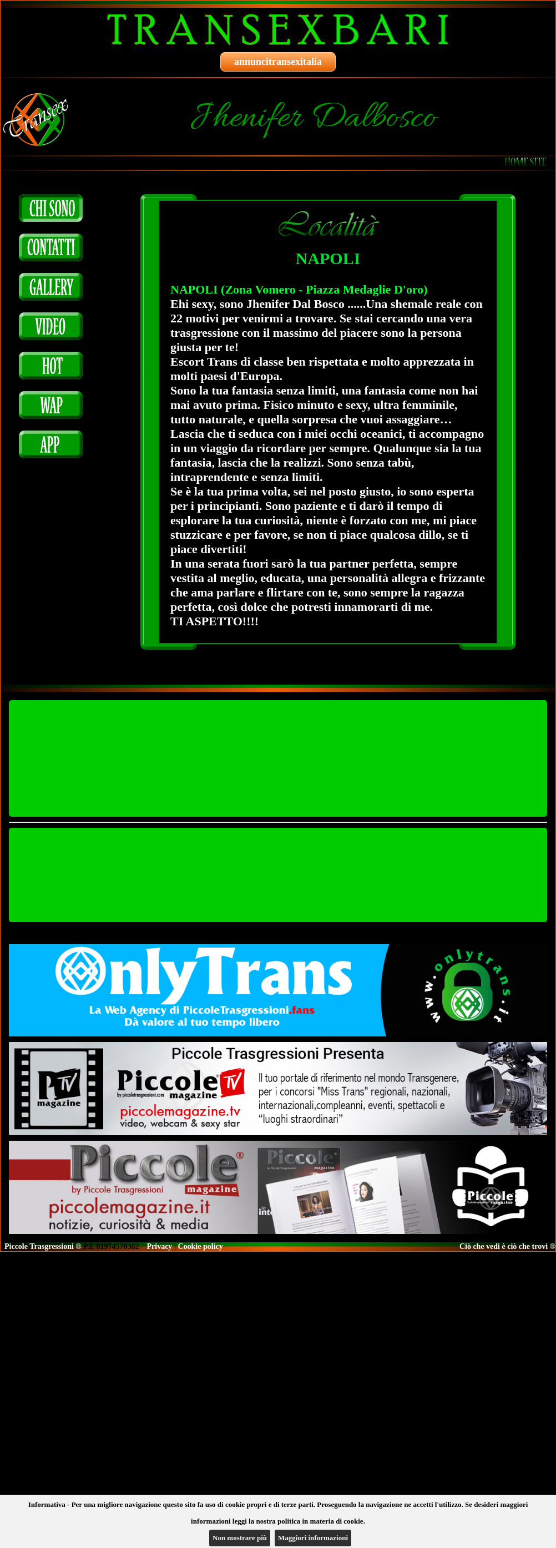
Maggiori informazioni (313, 1538)
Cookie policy (200, 1246)
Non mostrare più (240, 1538)
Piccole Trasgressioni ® (43, 1246)
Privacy (160, 1246)
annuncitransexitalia (278, 61)
